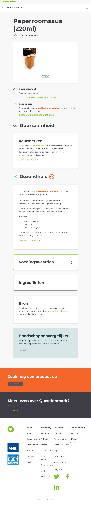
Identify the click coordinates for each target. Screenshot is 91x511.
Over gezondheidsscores (29, 240)
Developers (59, 456)
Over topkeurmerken (28, 160)
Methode (45, 433)
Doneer (30, 456)
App (55, 451)
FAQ (29, 462)
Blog (43, 471)
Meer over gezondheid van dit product (36, 114)
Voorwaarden (60, 462)
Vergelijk (45, 76)
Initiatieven (45, 477)
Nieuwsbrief (32, 445)
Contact (30, 451)
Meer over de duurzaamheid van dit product (38, 97)
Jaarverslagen (33, 439)
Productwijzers (60, 439)
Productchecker (12, 8)
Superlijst (58, 433)
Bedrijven (74, 433)
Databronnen (47, 465)
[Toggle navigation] (87, 8)
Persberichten (47, 451)
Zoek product (15, 384)
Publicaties (45, 439)
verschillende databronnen (57, 311)
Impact (44, 445)
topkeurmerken (37, 146)
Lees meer (13, 410)
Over (29, 433)
